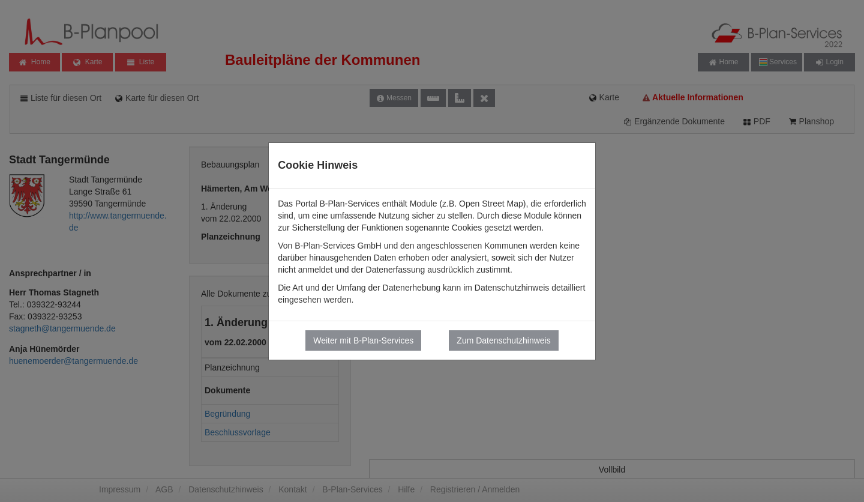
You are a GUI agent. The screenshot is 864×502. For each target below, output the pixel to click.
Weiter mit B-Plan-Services (363, 340)
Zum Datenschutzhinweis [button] (503, 340)
